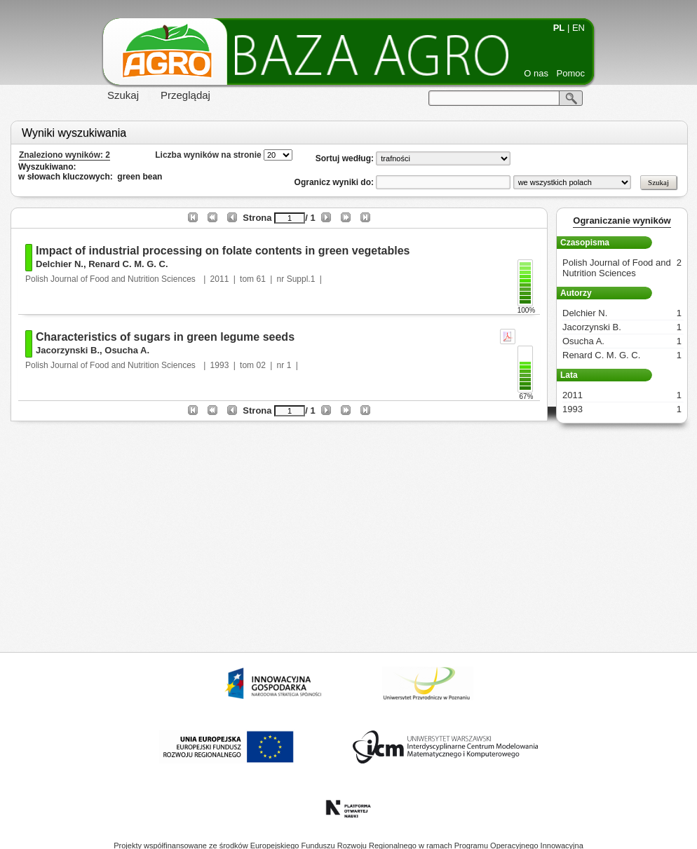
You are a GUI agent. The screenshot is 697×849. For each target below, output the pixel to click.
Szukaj (123, 95)
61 (260, 279)
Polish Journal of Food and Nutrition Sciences (111, 279)
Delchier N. (59, 264)
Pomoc (571, 73)
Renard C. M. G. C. (128, 264)
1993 (219, 365)
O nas (536, 73)
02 (260, 365)
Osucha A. (126, 350)
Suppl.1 (301, 279)
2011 (219, 279)
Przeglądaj (185, 95)
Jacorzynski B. (68, 350)
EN (578, 27)
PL (559, 27)
